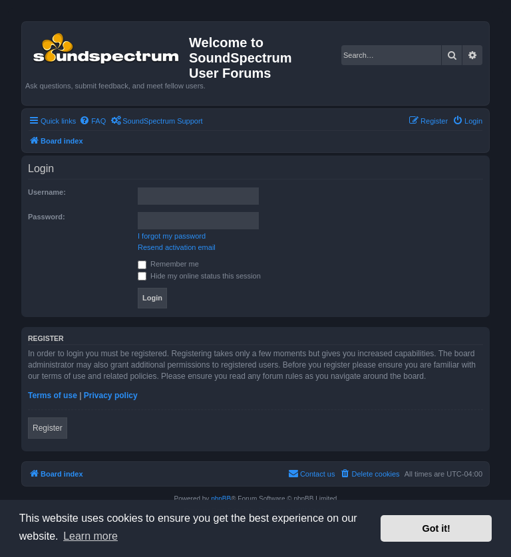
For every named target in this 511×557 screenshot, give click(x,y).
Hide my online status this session (199, 276)
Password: (46, 217)
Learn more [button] (90, 536)
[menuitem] (92, 121)
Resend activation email (177, 247)
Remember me (168, 264)
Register (48, 428)
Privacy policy (111, 395)
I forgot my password (172, 236)
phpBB (221, 498)
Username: (47, 192)
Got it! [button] (436, 528)
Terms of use (52, 395)
